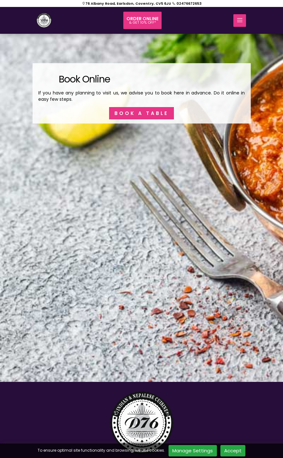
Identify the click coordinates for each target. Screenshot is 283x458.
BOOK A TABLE (141, 113)
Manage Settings (192, 450)
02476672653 (186, 3)
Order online (142, 20)
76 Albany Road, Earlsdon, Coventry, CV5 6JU (126, 3)
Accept (233, 450)
